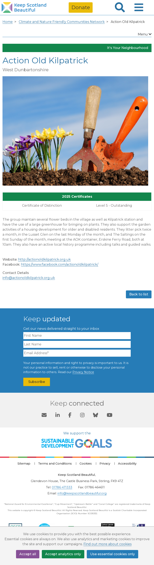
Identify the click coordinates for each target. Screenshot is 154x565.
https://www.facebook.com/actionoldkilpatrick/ (59, 264)
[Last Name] (77, 344)
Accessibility (127, 463)
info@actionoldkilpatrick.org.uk (28, 278)
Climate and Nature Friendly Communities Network (62, 22)
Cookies (85, 463)
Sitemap (23, 463)
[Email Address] (77, 353)
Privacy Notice (83, 372)
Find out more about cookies (107, 544)
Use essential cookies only (112, 554)
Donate (80, 7)
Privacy (104, 463)
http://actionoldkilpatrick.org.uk (44, 259)
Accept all (27, 554)
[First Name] (77, 335)
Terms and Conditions (55, 463)
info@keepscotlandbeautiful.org (82, 493)
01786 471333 (62, 487)
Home (7, 22)
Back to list (138, 294)
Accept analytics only (63, 554)
